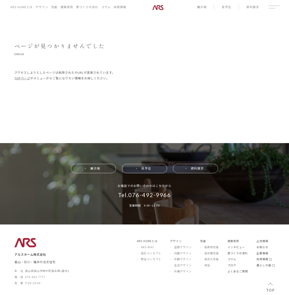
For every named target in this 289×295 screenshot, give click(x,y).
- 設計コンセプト (149, 253)
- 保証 (205, 265)
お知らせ (262, 247)
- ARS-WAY (145, 247)
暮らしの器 (265, 265)
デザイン (42, 7)
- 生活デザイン (181, 265)
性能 (54, 7)
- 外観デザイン (181, 259)
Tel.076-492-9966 (144, 194)
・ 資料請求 (193, 168)
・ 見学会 (143, 168)
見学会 (226, 7)
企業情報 (262, 253)
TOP (270, 288)
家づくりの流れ (87, 7)
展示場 (202, 7)
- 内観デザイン (181, 253)
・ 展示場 (92, 168)
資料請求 (252, 7)
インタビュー (236, 247)
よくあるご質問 (238, 271)
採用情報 (120, 7)
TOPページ (22, 78)
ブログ (232, 265)
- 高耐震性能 (209, 253)
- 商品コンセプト (149, 259)
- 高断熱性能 (209, 247)
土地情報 (262, 241)
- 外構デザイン (181, 271)
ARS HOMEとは (21, 7)
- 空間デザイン (181, 247)
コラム (106, 7)
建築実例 (67, 7)
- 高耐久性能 (209, 259)
